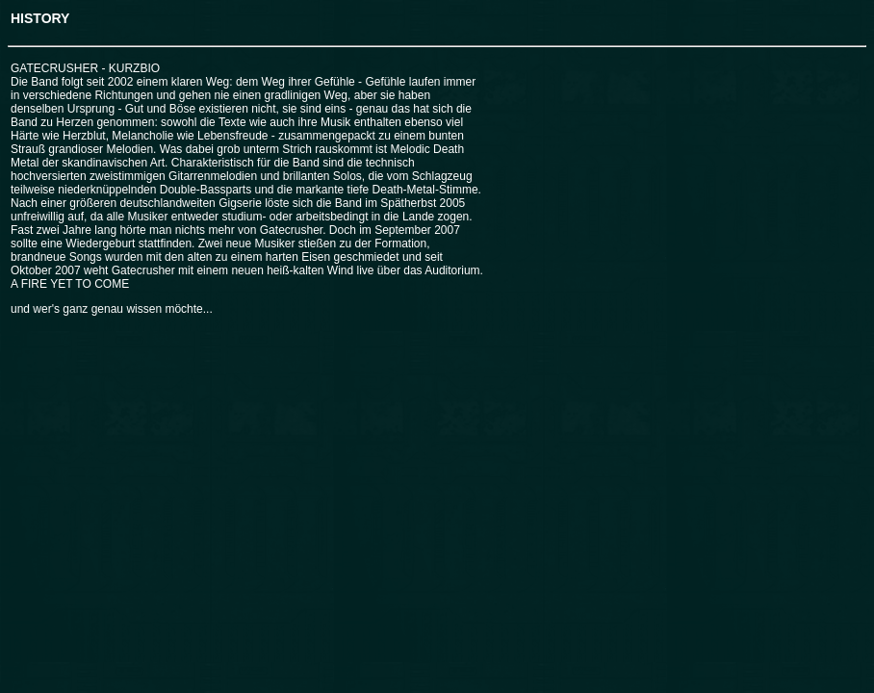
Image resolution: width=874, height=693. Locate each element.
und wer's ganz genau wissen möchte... (112, 309)
